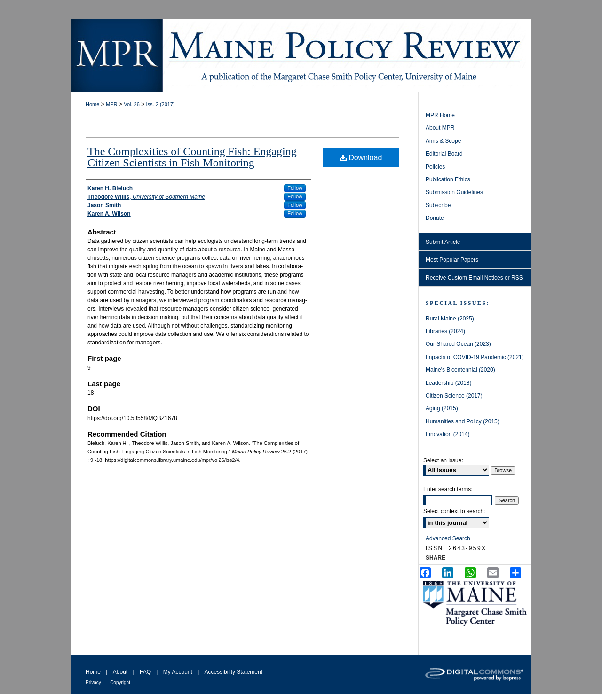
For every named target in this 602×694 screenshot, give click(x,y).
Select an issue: (443, 460)
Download (361, 158)
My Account (177, 672)
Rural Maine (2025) (450, 318)
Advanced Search (448, 538)
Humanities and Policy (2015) (462, 421)
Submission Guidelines (454, 192)
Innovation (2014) (447, 434)
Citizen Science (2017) (454, 395)
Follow (294, 188)
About (120, 672)
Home (92, 104)
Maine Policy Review (301, 55)
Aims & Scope (443, 141)
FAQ (145, 672)
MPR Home (440, 115)
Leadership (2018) (448, 383)
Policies (435, 167)
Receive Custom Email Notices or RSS (474, 277)
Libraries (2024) (445, 331)
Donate (435, 218)
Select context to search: (454, 511)
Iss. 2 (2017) (160, 104)
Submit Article (443, 242)
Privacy (93, 682)
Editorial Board (444, 153)
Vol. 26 (132, 104)
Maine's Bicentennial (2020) (460, 369)
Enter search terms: (448, 489)
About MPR (440, 128)
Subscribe (438, 205)
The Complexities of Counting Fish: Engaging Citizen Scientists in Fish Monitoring (192, 157)
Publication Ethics (448, 179)
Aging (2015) (442, 408)
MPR (111, 104)
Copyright (120, 682)
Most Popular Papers (452, 260)
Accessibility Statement (233, 672)
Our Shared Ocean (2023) (458, 344)
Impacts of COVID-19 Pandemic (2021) (475, 357)
